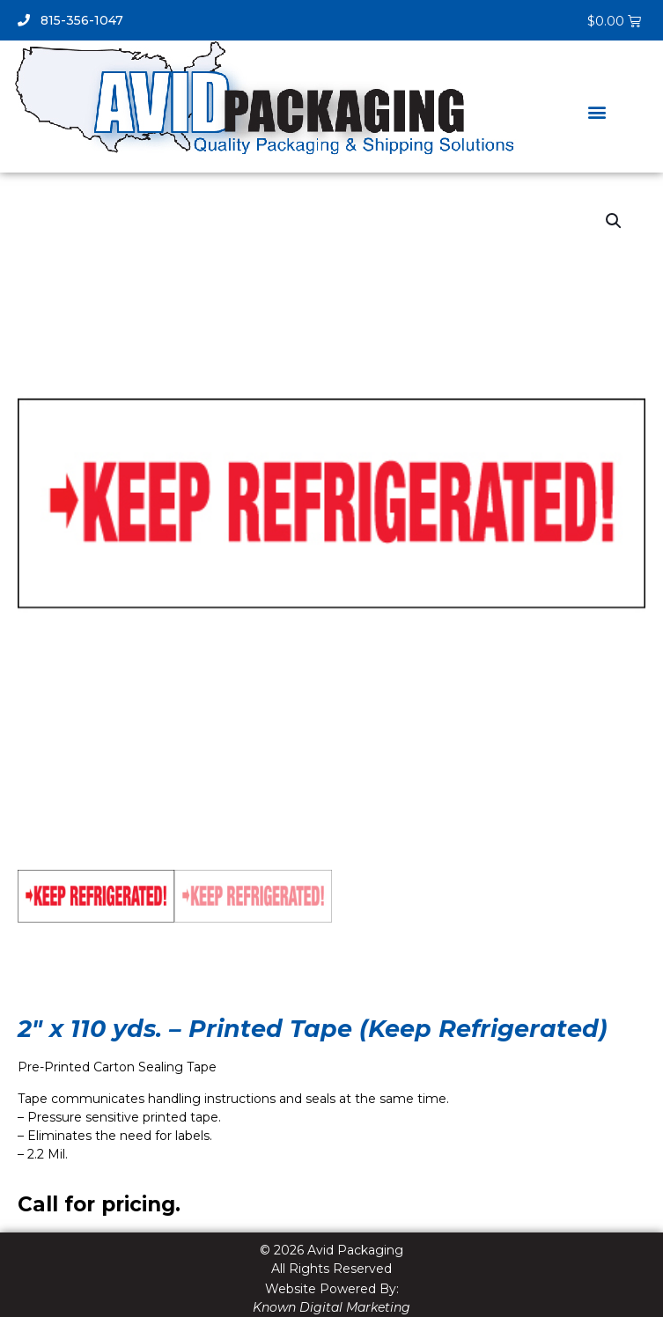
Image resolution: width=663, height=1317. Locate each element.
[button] (596, 112)
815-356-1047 (70, 20)
